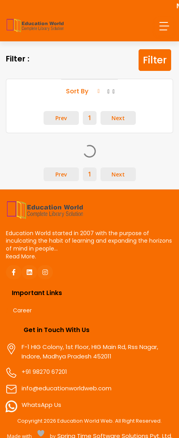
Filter (155, 60)
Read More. (21, 256)
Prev (61, 118)
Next (118, 118)
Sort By (83, 91)
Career (22, 311)
